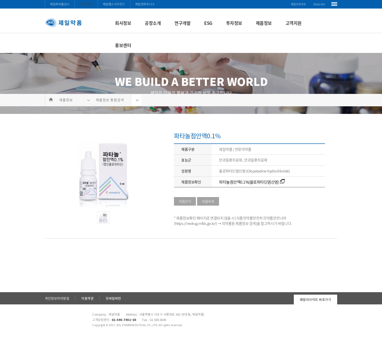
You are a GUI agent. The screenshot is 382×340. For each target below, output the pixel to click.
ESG (208, 23)
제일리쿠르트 (298, 4)
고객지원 (294, 23)
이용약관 (87, 298)
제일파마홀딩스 (60, 4)
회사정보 (123, 23)
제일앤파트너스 (145, 4)
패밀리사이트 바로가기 (315, 299)
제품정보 (264, 23)
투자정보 (234, 23)
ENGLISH (319, 4)
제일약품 (86, 4)
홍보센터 (123, 45)
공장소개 (153, 23)
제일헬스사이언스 (114, 4)
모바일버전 (113, 298)
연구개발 (182, 23)
